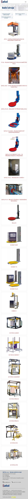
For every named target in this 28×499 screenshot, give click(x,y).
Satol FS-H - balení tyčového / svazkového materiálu (14, 200)
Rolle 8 (14, 223)
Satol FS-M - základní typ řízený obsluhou (14, 109)
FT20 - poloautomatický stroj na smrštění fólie (14, 63)
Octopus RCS (14, 443)
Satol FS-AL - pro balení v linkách (14, 177)
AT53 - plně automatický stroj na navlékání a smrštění (14, 39)
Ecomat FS (14, 267)
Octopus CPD (14, 465)
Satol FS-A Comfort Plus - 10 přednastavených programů (14, 155)
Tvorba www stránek (7, 497)
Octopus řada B (14, 399)
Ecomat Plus (14, 289)
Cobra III (14, 311)
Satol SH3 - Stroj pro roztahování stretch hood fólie (14, 86)
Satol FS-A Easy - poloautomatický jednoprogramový (14, 131)
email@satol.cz (7, 482)
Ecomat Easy (14, 245)
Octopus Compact (14, 355)
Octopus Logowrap (14, 377)
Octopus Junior (14, 333)
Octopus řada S (14, 421)
